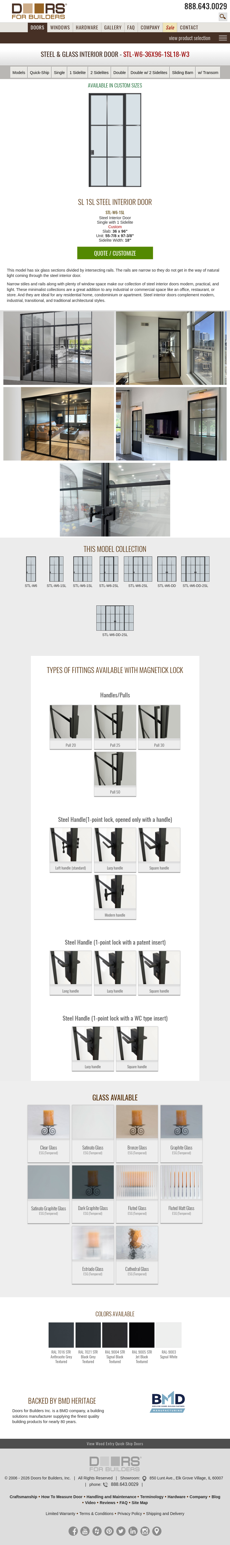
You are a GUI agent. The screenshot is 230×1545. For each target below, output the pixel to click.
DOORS (37, 27)
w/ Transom (208, 72)
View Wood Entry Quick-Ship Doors (115, 1443)
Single (59, 72)
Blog (215, 1497)
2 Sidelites (99, 72)
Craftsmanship (23, 1497)
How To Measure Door (62, 1497)
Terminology (151, 1497)
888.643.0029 (206, 6)
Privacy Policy (129, 1513)
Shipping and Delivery (165, 1513)
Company (199, 1497)
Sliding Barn (182, 72)
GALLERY (113, 27)
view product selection (189, 37)
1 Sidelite (78, 72)
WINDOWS (60, 27)
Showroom (129, 1478)
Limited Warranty (60, 1513)
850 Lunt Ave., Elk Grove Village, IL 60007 (186, 1478)
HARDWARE (87, 27)
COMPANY (150, 27)
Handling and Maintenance (111, 1497)
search (223, 17)
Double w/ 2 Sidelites (149, 72)
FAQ (131, 27)
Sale (170, 27)
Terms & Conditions (96, 1513)
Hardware (177, 1497)
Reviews (107, 1502)
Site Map (140, 1502)
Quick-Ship (39, 72)
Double (119, 72)
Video (90, 1502)
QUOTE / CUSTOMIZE (115, 253)
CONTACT (189, 27)
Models (19, 72)
